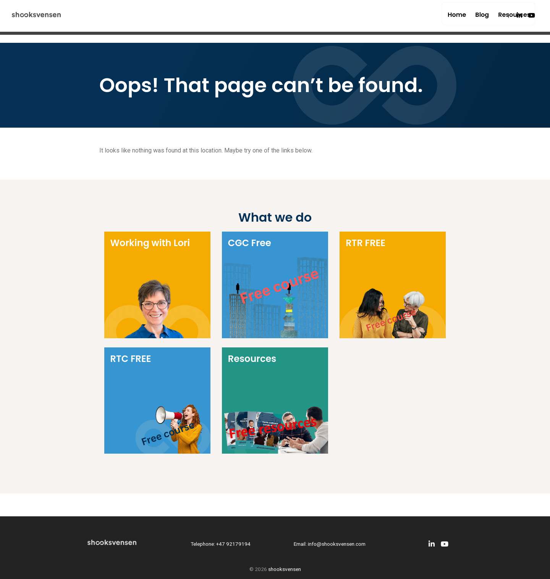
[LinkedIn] (519, 19)
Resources (488, 19)
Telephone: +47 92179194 (221, 544)
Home (430, 19)
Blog (456, 19)
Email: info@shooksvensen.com (330, 544)
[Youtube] (531, 19)
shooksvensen (284, 569)
